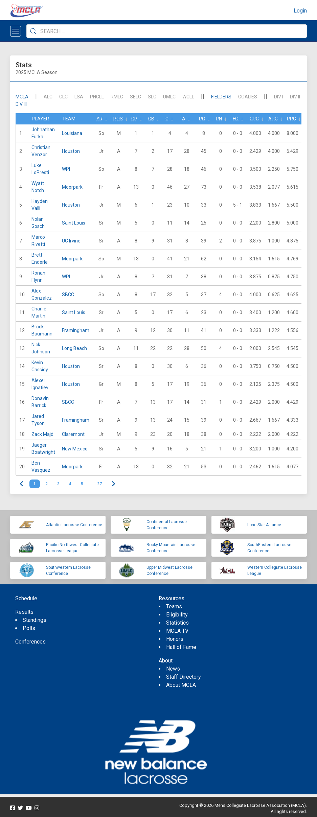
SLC (152, 96)
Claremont (73, 434)
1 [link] (34, 484)
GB (151, 118)
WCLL (188, 96)
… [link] (90, 484)
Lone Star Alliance (264, 524)
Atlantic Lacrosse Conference (74, 524)
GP (134, 118)
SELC (135, 96)
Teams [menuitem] (174, 606)
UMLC (169, 96)
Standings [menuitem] (34, 620)
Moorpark (72, 187)
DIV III (21, 104)
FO (236, 118)
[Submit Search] (33, 31)
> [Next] (113, 484)
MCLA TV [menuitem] (177, 631)
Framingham (75, 330)
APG (273, 118)
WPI (66, 169)
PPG (291, 118)
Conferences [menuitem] (30, 641)
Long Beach (74, 348)
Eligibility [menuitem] (177, 614)
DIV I (278, 96)
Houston (71, 151)
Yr (99, 118)
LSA (78, 96)
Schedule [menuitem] (26, 598)
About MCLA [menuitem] (181, 685)
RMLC (117, 96)
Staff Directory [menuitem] (183, 677)
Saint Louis (73, 223)
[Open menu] (15, 31)
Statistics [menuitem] (177, 623)
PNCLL (97, 96)
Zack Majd (42, 434)
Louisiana (72, 133)
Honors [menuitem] (174, 639)
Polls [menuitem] (29, 628)
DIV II (295, 96)
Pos (118, 118)
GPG (254, 118)
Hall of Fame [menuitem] (181, 647)
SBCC (68, 294)
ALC (48, 96)
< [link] (22, 484)
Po (202, 118)
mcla (22, 96)
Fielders (221, 96)
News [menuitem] (173, 669)
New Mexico (75, 448)
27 (99, 484)
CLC (63, 96)
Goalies (247, 96)
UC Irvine (71, 240)
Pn (219, 118)
